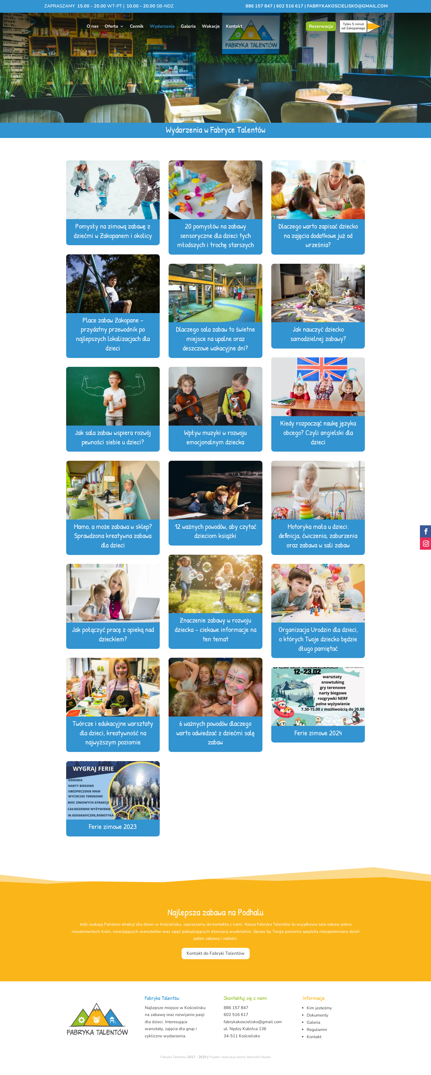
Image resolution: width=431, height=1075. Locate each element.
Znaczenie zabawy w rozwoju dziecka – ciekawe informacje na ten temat (215, 636)
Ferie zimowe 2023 (113, 833)
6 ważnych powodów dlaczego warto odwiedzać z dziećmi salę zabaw (215, 740)
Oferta (111, 26)
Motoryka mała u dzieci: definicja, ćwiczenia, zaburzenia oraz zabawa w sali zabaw (318, 543)
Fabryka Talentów (173, 1064)
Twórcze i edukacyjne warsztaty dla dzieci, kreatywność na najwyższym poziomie (113, 740)
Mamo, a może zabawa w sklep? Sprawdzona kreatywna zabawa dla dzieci (113, 543)
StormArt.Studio (259, 1064)
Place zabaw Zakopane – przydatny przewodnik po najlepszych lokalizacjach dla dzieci (113, 341)
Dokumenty (317, 1022)
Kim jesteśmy (319, 1015)
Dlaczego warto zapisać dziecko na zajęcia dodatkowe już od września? (318, 242)
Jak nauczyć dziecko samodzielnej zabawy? (318, 340)
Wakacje (211, 26)
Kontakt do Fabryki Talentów (216, 961)
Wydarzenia (162, 26)
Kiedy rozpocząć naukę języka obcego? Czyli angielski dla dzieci (318, 439)
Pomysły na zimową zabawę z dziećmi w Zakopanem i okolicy (113, 237)
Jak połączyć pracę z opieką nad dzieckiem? (113, 641)
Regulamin (317, 1037)
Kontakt (234, 26)
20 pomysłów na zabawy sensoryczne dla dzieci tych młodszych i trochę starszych (215, 242)
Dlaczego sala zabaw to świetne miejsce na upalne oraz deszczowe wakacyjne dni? (215, 345)
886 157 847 (260, 6)
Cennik (137, 26)
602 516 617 (289, 6)
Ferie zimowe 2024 (318, 740)
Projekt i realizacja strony (227, 1064)
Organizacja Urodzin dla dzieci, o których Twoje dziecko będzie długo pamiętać (318, 646)
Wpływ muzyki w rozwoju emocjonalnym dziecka (215, 444)
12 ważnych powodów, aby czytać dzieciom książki (215, 538)
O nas (93, 26)
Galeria (188, 26)
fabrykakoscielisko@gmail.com (347, 6)
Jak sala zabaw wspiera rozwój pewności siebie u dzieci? (113, 444)
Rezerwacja (321, 26)
